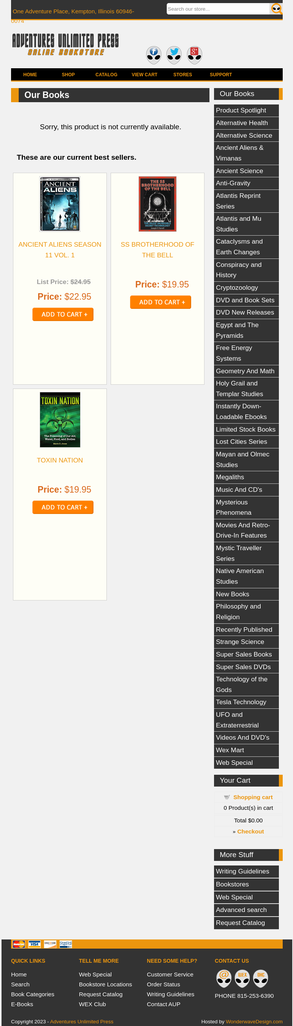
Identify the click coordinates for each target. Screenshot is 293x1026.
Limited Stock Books (245, 429)
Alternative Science (244, 135)
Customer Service (170, 974)
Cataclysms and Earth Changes (239, 247)
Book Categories (33, 994)
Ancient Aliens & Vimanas (240, 153)
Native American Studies (240, 576)
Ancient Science (239, 171)
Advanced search (241, 910)
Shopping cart (253, 797)
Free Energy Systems (234, 353)
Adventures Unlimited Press (81, 1021)
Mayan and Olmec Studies (242, 459)
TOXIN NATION (60, 460)
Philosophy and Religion (238, 611)
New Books (232, 594)
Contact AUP (163, 1004)
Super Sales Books (244, 654)
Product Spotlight (241, 110)
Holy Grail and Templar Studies (239, 388)
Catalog (106, 74)
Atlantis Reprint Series (238, 201)
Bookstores (232, 884)
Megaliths (230, 477)
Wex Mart (230, 750)
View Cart (144, 74)
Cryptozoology (237, 287)
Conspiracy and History (239, 270)
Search (20, 984)
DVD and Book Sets (245, 300)
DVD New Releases (245, 312)
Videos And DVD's (242, 737)
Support (221, 74)
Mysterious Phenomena (233, 507)
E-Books (22, 1004)
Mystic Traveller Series (239, 553)
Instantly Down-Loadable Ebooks (241, 411)
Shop (68, 74)
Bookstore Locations (105, 984)
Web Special (234, 762)
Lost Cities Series (241, 441)
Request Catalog (240, 922)
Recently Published (244, 629)
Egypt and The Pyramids (237, 330)
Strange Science (240, 641)
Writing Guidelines (242, 871)
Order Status (163, 984)
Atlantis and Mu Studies (238, 224)
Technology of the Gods (241, 684)
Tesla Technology (241, 702)
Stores (182, 74)
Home (30, 74)
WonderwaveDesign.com (254, 1021)
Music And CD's (239, 489)
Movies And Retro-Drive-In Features (243, 530)
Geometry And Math (245, 371)
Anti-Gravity (233, 183)
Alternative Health (242, 123)
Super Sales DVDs (243, 667)
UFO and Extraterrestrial (237, 720)
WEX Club (92, 1004)
